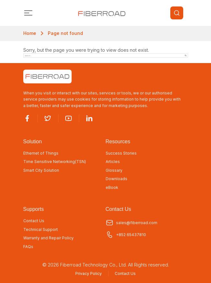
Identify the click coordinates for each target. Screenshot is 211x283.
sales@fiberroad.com (131, 223)
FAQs (28, 247)
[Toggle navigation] (28, 13)
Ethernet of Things (40, 153)
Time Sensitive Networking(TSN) (54, 161)
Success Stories (121, 153)
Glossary (114, 170)
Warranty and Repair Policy (48, 238)
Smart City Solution (41, 170)
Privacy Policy (88, 273)
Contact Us (33, 221)
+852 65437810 (126, 235)
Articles (113, 161)
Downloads (116, 179)
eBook (112, 187)
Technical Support (40, 229)
